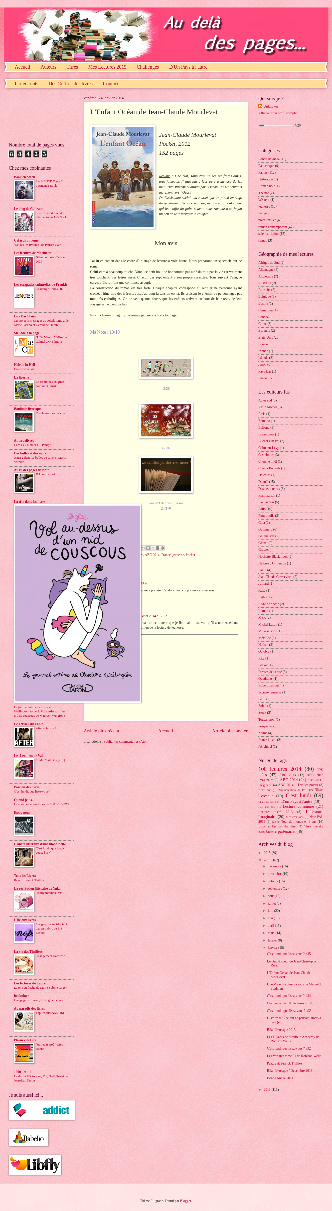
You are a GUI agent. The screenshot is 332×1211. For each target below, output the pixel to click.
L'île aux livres (25, 920)
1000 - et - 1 (22, 1072)
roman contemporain (272, 227)
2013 (267, 1089)
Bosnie (263, 303)
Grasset (263, 549)
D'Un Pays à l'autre (188, 67)
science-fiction (268, 234)
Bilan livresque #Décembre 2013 (289, 1071)
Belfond (263, 427)
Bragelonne (266, 434)
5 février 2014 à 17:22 (151, 616)
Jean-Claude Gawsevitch (275, 577)
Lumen (263, 611)
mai (271, 918)
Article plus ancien (230, 730)
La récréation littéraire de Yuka (37, 888)
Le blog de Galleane (28, 209)
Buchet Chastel (268, 441)
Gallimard (265, 529)
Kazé (261, 590)
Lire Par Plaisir (25, 316)
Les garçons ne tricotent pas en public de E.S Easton (51, 928)
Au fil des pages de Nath (31, 470)
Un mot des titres (284, 826)
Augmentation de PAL (293, 790)
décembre (275, 866)
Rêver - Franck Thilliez (29, 880)
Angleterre (265, 276)
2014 (267, 860)
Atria (261, 414)
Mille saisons (267, 631)
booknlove (21, 996)
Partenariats (26, 83)
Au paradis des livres (29, 1008)
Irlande (263, 351)
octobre (273, 881)
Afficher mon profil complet (277, 113)
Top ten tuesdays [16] (50, 1013)
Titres (72, 67)
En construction (24, 369)
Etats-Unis (265, 337)
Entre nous (22, 812)
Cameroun (265, 310)
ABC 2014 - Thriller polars (298, 785)
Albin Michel (267, 407)
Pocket (190, 555)
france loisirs (267, 740)
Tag (274, 821)
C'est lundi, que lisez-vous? (32, 791)
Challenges (148, 67)
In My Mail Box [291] (50, 760)
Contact (110, 83)
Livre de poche (268, 604)
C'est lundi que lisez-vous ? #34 (289, 996)
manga (263, 213)
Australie (264, 283)
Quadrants (265, 678)
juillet (272, 903)
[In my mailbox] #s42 (50, 893)
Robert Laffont (268, 685)
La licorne (21, 377)
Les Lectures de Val (28, 756)
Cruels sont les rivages (50, 413)
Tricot (261, 826)
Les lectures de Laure (29, 983)
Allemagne (266, 269)
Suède (262, 378)
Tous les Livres (25, 876)
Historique (265, 179)
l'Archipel (265, 746)
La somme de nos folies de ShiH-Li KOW (41, 804)
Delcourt (264, 475)
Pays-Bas (264, 371)
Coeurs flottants (269, 468)
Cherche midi (267, 461)
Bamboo (264, 421)
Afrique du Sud (269, 263)
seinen (262, 240)
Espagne (264, 330)
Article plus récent (101, 730)
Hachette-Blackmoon (273, 556)
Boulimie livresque (27, 409)
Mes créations (295, 817)
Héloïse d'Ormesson (272, 563)
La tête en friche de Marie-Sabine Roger (40, 987)
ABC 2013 (287, 775)
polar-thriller (267, 220)
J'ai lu (262, 570)
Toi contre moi (45, 474)
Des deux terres (269, 489)
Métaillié (264, 638)
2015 (267, 853)
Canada (263, 317)
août (271, 896)
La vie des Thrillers (28, 951)
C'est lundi (298, 795)
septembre (275, 888)
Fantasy (263, 172)
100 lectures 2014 (279, 769)
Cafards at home (26, 240)
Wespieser (265, 726)
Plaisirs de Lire (25, 1040)
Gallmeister (266, 536)
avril (271, 926)
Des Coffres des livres (70, 83)
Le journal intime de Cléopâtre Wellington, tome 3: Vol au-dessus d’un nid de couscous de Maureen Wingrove (40, 711)
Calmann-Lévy (268, 448)
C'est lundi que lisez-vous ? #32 (289, 1048)
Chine (262, 324)
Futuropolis (266, 516)
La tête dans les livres (29, 502)
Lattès (262, 597)
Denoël (263, 482)
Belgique (264, 296)
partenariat (287, 831)
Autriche (264, 290)
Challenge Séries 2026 (50, 289)
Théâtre (263, 193)
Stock (262, 712)
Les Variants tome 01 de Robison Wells (294, 1056)
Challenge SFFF (267, 801)
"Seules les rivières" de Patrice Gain (37, 245)
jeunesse (178, 555)
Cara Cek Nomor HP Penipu (32, 445)
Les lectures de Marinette (32, 253)
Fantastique (266, 166)
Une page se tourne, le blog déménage (39, 1000)
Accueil (22, 67)
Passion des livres (26, 787)
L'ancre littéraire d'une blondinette (40, 844)
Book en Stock (24, 177)
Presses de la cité (270, 672)
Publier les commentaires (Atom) (127, 741)
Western (264, 200)
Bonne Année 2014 (280, 1078)
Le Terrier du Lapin (28, 724)
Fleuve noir (266, 502)
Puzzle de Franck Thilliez (284, 1063)
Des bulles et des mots (30, 453)
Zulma (262, 733)
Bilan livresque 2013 (281, 1030)
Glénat (263, 543)
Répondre (111, 638)
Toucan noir (266, 719)
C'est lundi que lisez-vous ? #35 (289, 954)
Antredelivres (24, 440)
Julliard (263, 583)
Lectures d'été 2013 (275, 812)
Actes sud (265, 400)
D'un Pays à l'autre (297, 801)
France (166, 555)
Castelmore (266, 455)
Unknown (270, 106)
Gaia (261, 523)
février (273, 940)
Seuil (261, 699)
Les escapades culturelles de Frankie (40, 284)
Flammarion (266, 495)
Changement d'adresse (50, 956)
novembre (275, 874)
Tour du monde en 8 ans (298, 821)
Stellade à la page (26, 333)
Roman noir (266, 186)
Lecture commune (298, 806)
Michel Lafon (267, 624)
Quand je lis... (24, 800)
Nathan (263, 645)
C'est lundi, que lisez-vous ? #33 (289, 1011)
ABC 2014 (152, 555)
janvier (273, 947)
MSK (262, 617)
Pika (261, 658)
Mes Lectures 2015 (107, 67)
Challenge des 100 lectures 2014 (289, 1003)
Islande (263, 358)
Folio (262, 509)
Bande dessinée (269, 159)
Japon (262, 364)
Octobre (263, 651)
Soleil (262, 706)
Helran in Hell (24, 365)
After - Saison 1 (46, 728)
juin (271, 911)
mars (271, 933)
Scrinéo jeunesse (269, 692)
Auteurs (48, 67)
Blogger (185, 1201)
